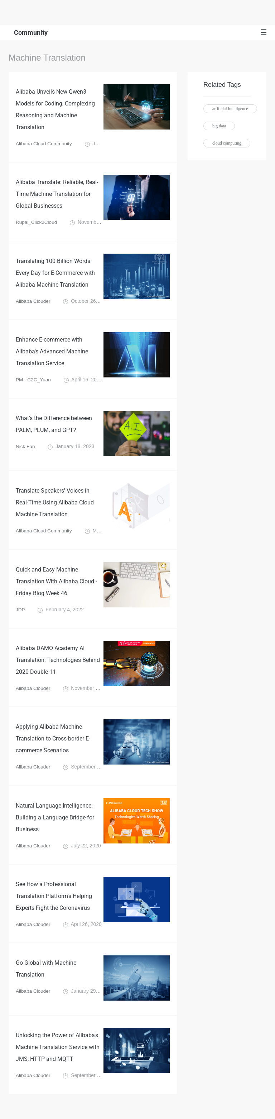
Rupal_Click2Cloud (37, 224)
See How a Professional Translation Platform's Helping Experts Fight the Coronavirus (54, 905)
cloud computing (226, 143)
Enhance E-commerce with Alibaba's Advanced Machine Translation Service (52, 355)
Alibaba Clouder (34, 304)
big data (219, 125)
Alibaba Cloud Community (45, 145)
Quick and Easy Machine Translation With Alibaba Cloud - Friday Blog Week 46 (56, 587)
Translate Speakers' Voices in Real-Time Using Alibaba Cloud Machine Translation (55, 507)
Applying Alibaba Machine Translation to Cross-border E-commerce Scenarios (53, 746)
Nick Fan (25, 451)
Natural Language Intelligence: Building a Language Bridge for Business (55, 826)
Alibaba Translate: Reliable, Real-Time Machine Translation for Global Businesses (57, 196)
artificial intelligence (230, 108)
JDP (20, 616)
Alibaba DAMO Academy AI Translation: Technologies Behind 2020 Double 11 (58, 666)
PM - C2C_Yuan (34, 384)
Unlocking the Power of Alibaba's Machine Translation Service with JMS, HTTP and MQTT (58, 1057)
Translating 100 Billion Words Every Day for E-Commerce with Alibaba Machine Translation (55, 275)
